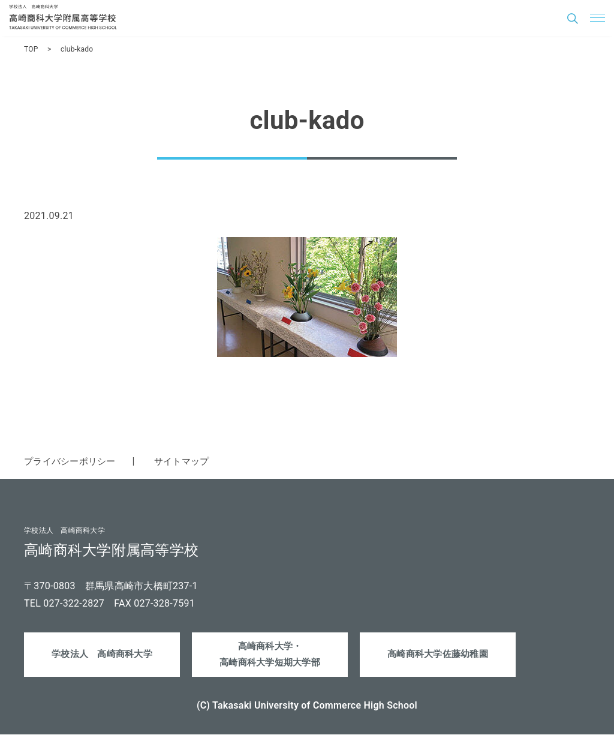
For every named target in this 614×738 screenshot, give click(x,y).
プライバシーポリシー (73, 461)
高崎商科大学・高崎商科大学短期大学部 (270, 656)
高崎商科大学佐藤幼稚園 (438, 656)
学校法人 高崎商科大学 (102, 656)
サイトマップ (189, 461)
